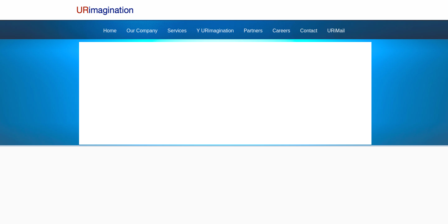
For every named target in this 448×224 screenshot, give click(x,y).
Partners (253, 30)
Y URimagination (215, 30)
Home (110, 30)
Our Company (142, 30)
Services (176, 30)
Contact (308, 30)
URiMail (336, 30)
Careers (281, 30)
